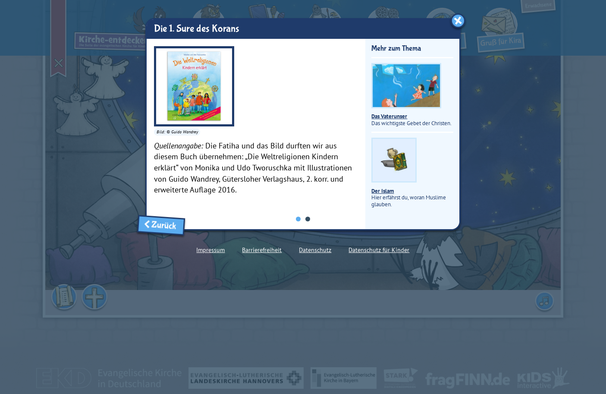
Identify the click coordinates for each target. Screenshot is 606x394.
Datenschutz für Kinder (379, 250)
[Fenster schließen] (458, 20)
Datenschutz (315, 250)
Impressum (210, 250)
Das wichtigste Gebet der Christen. (411, 94)
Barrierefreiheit (262, 250)
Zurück (161, 225)
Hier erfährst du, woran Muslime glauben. (408, 173)
